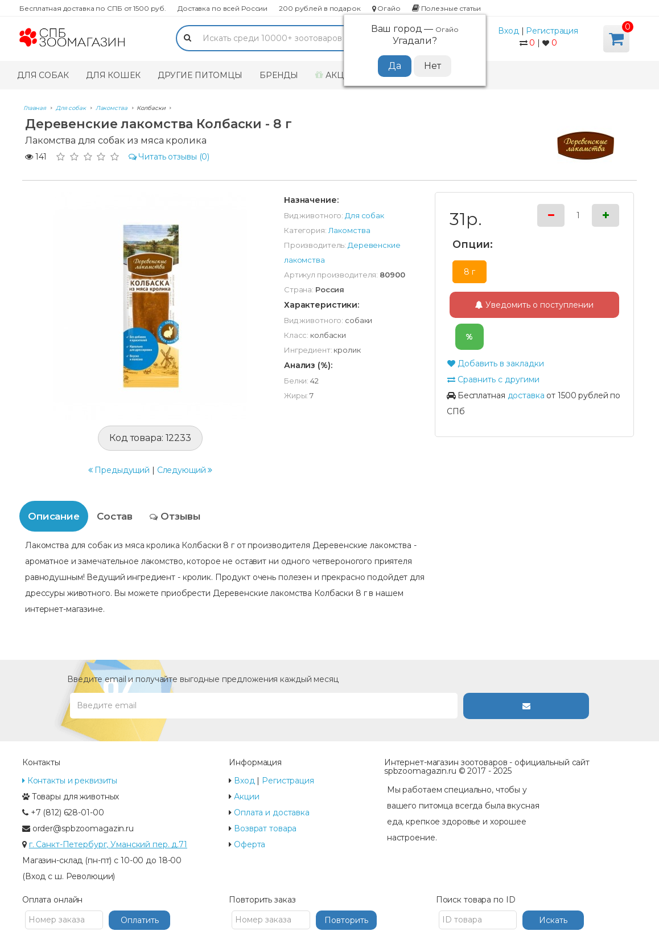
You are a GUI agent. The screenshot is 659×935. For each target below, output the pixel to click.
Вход (508, 31)
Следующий (185, 470)
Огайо (386, 8)
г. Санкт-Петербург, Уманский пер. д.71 (108, 844)
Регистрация (552, 31)
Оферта (249, 844)
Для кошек (113, 75)
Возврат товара (265, 828)
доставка (526, 395)
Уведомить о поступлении (534, 305)
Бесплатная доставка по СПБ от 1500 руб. (92, 8)
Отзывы (175, 516)
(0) (169, 157)
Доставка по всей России (222, 8)
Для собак (43, 75)
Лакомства (349, 230)
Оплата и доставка (272, 812)
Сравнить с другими (493, 379)
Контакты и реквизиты (69, 780)
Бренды (279, 75)
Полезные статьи (446, 8)
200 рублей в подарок (319, 8)
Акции (336, 75)
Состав (115, 516)
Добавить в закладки (495, 363)
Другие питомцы (200, 75)
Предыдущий (119, 470)
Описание (54, 516)
